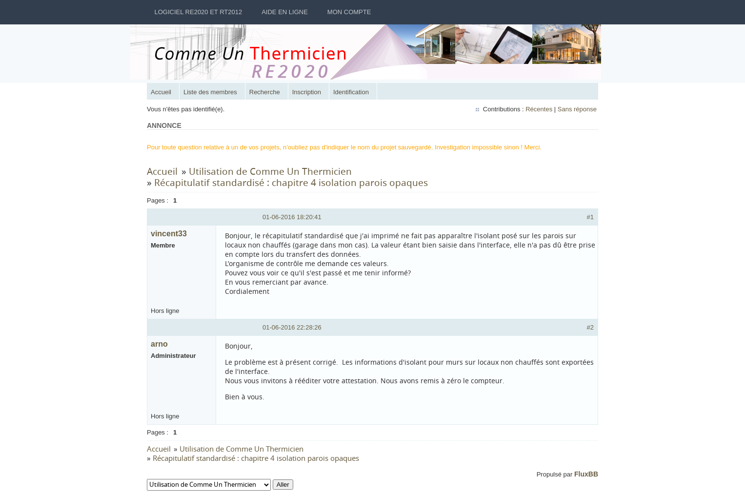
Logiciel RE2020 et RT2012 (198, 12)
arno (159, 344)
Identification (351, 92)
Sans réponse (577, 109)
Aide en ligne (285, 12)
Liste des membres (210, 92)
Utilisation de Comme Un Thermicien (270, 171)
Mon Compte (349, 12)
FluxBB (586, 474)
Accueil (161, 92)
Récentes (538, 109)
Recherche (264, 92)
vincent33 (169, 233)
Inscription (306, 92)
